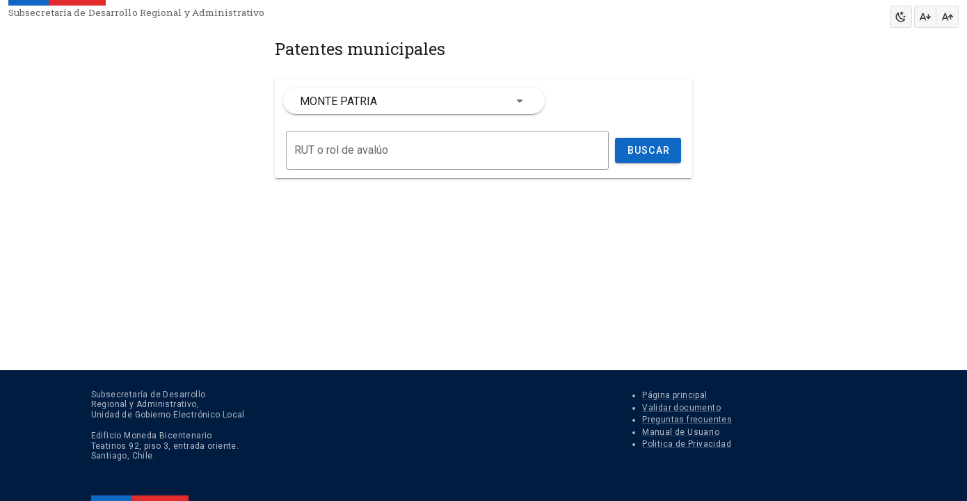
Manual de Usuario (680, 432)
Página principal (674, 395)
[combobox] (414, 101)
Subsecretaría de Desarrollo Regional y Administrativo (136, 12)
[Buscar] (447, 150)
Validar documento (681, 408)
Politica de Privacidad (686, 444)
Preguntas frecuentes (687, 419)
